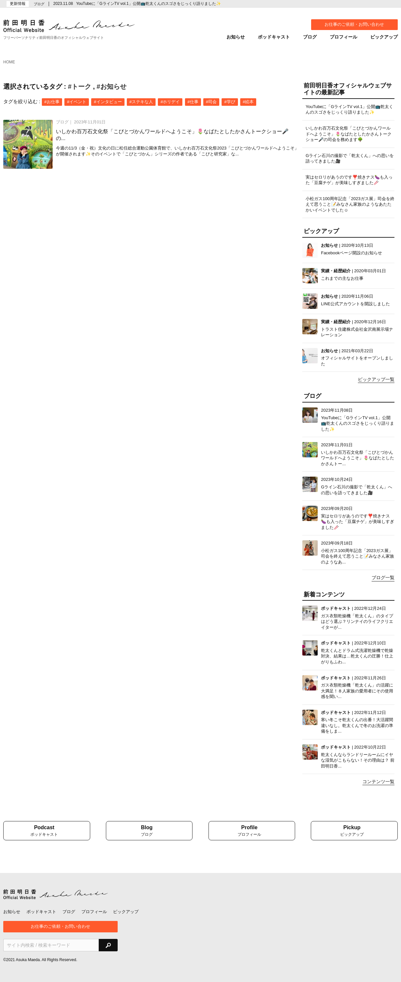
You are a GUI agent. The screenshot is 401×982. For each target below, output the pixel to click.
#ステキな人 (141, 101)
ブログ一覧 (383, 577)
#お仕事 (51, 101)
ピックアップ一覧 (376, 379)
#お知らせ (111, 86)
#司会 (211, 101)
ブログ (310, 37)
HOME (9, 62)
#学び (229, 101)
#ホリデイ (170, 101)
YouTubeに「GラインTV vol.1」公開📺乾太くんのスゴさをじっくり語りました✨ (148, 3)
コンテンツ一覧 (378, 781)
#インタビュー (108, 101)
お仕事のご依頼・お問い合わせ (354, 24)
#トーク (79, 86)
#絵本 (248, 101)
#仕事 (193, 101)
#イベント (76, 101)
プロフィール (343, 37)
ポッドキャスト (274, 37)
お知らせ (235, 37)
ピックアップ (384, 37)
